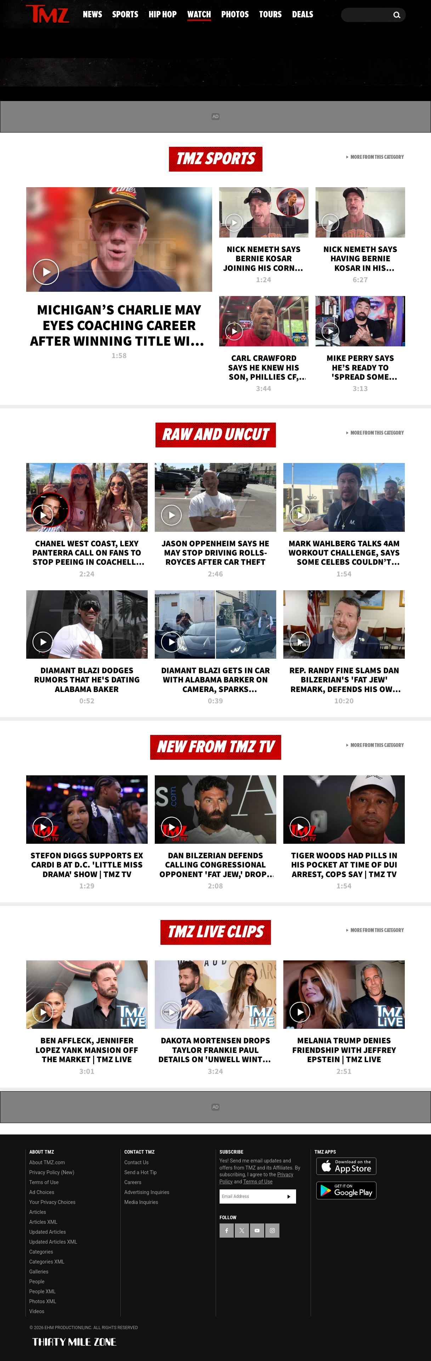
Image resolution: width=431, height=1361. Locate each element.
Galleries (39, 1271)
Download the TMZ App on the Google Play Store (346, 1191)
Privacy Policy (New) (51, 1172)
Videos (37, 1311)
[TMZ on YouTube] (257, 1230)
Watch (212, 72)
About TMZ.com (47, 1162)
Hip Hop (155, 72)
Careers (132, 1182)
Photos (269, 72)
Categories (41, 1252)
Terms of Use (44, 1182)
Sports (95, 72)
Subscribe (289, 1196)
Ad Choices (42, 1192)
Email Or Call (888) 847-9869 (107, 43)
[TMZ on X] (42, 13)
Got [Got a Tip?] (48, 43)
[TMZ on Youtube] (54, 13)
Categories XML (46, 1262)
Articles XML (43, 1222)
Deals (377, 72)
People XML (42, 1291)
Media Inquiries (141, 1202)
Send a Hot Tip (140, 1172)
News (42, 72)
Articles (37, 1212)
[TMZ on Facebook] (31, 13)
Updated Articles (47, 1232)
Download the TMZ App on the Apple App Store (346, 1166)
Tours (325, 72)
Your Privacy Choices (52, 1202)
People (37, 1281)
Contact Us (136, 1162)
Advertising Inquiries (146, 1192)
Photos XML (42, 1301)
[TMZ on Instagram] (68, 13)
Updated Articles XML (53, 1242)
